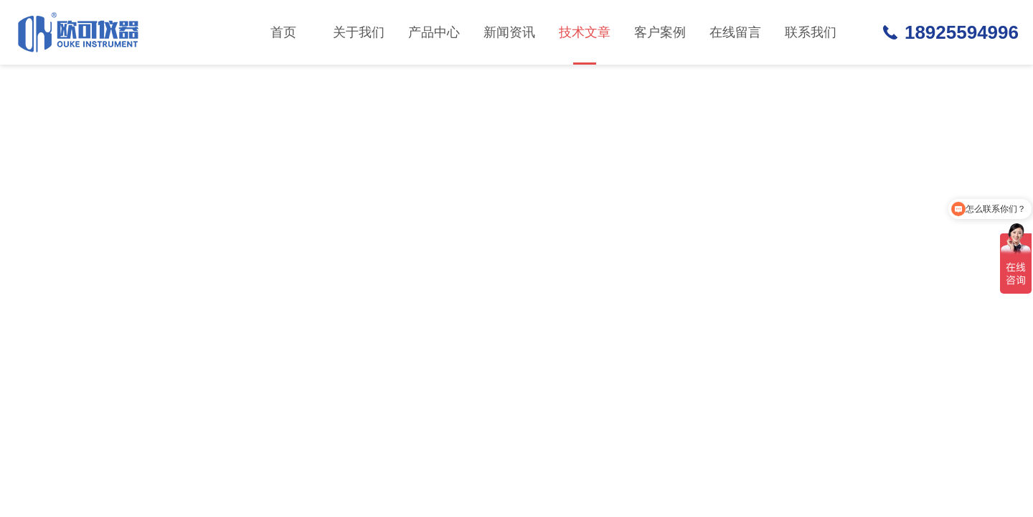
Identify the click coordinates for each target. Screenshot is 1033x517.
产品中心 (434, 32)
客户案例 (660, 32)
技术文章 (584, 45)
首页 (283, 32)
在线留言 (735, 32)
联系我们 (810, 32)
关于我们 (359, 32)
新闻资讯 (509, 32)
